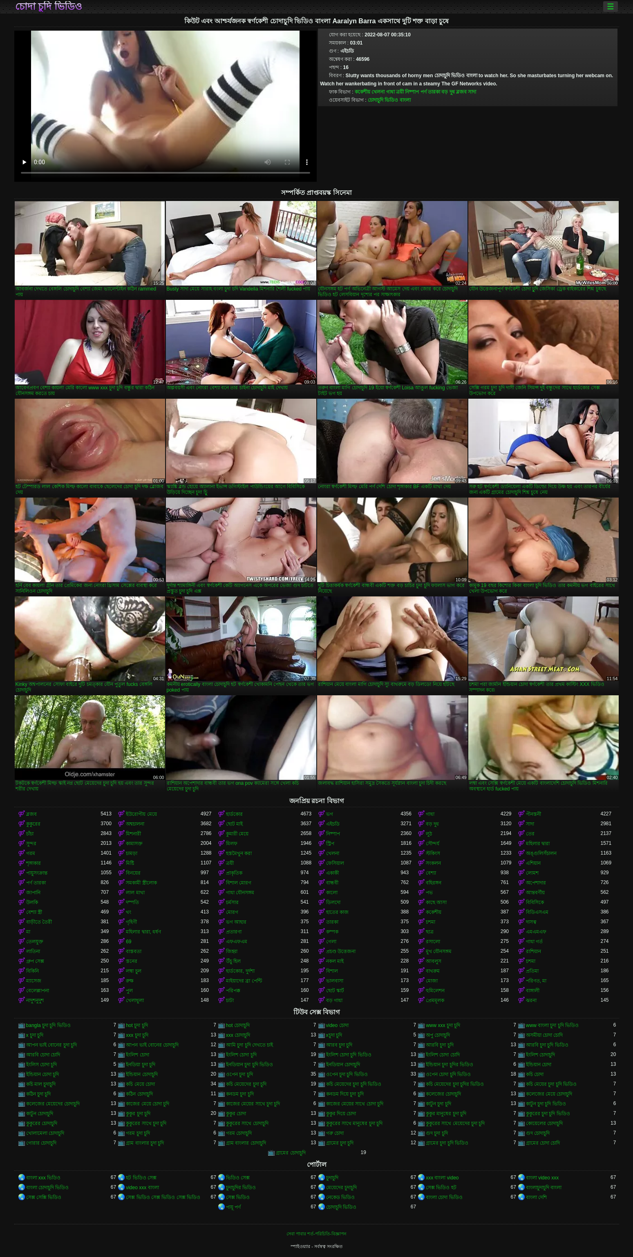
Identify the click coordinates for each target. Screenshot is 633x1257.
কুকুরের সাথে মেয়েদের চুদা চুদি (455, 1123)
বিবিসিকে (535, 902)
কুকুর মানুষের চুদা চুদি (446, 1113)
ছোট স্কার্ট (335, 991)
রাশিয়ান (533, 951)
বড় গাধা (334, 1000)
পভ (429, 892)
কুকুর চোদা (236, 1113)
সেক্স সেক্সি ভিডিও (44, 1197)
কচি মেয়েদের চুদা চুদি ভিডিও (353, 1084)
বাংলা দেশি (536, 1197)
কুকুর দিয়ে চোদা (341, 1113)
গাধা (390, 92)
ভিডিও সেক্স (238, 1178)
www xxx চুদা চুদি (443, 1025)
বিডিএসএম (537, 912)
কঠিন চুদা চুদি (38, 1094)
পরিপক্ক (233, 991)
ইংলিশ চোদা (137, 1055)
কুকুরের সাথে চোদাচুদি (247, 1123)
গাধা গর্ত (534, 941)
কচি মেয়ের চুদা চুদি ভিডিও (551, 1084)
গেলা (331, 941)
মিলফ (231, 843)
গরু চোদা (335, 1133)
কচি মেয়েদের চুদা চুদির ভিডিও (455, 1084)
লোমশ (532, 873)
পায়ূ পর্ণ (233, 1207)
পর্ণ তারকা (430, 92)
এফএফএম (236, 941)
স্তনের (131, 961)
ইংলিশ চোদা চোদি (443, 1055)
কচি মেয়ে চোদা (140, 1084)
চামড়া (131, 853)
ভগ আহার (236, 922)
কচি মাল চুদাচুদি (41, 1084)
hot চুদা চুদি (137, 1025)
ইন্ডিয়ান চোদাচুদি (141, 1074)
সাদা (472, 92)
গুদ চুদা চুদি (437, 1133)
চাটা (230, 1000)
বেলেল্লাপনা (37, 991)
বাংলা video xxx (542, 1178)
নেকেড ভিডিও (340, 1197)
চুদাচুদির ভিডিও (241, 1187)
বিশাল (332, 971)
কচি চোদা (535, 1074)
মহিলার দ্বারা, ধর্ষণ (143, 932)
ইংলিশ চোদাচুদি (540, 1055)
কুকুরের (33, 824)
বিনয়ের (133, 873)
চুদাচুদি (332, 1178)
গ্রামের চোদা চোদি (543, 1143)
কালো (332, 892)
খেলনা (378, 92)
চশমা (430, 922)
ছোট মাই (234, 824)
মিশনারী (133, 834)
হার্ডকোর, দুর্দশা (240, 971)
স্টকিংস (433, 853)
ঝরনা (531, 1000)
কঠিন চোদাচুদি (139, 1094)
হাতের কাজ (337, 912)
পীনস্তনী (533, 814)
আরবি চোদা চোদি (43, 1055)
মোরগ (232, 912)
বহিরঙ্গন (433, 883)
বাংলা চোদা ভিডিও (444, 1197)
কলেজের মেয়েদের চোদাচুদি (53, 1104)
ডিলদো (333, 902)
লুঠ (429, 834)
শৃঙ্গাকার (33, 863)
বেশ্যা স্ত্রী (34, 912)
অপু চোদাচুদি (438, 1035)
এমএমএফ (536, 932)
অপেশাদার (536, 883)
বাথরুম (433, 971)
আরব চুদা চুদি (339, 1045)
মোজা (432, 981)
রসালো (433, 941)
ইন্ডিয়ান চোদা (538, 1064)
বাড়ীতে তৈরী (39, 922)
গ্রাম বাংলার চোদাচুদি (246, 1143)
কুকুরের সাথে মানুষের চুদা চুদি (354, 1123)
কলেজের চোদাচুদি (443, 1094)
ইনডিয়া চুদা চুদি (140, 1064)
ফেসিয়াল (335, 863)
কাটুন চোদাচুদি (39, 1113)
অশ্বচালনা (135, 824)
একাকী (332, 873)
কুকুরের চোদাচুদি (41, 1123)
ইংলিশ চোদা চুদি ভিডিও (348, 1055)
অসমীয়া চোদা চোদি (544, 1035)
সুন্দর (31, 843)
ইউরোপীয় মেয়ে (141, 814)
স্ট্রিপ (330, 843)
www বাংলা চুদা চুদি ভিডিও (552, 1025)
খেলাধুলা (135, 1000)
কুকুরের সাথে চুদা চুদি (146, 1123)
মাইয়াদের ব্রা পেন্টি (244, 981)
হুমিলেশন (435, 991)
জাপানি (33, 892)
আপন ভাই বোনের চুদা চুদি (51, 1045)
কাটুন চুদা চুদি (438, 1104)
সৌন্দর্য (432, 843)
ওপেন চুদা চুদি (239, 1074)
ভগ (329, 814)
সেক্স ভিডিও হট (441, 1187)
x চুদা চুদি (35, 1035)
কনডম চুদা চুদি (240, 1094)
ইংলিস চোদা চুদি (41, 1064)
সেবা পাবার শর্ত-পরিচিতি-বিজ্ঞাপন (316, 1233)
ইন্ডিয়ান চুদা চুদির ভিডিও (449, 1064)
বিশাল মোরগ (238, 883)
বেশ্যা (431, 873)
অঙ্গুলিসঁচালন (541, 853)
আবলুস (433, 961)
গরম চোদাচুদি (239, 1133)
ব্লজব (461, 92)
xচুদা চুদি (334, 1035)
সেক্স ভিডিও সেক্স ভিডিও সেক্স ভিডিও (163, 1197)
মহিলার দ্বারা (538, 843)
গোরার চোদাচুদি (41, 1143)
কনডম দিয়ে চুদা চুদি (345, 1094)
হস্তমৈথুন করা (239, 853)
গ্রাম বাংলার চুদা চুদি (145, 1143)
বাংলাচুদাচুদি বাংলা (543, 1187)
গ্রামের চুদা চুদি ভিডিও (447, 1143)
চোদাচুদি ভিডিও (341, 1207)
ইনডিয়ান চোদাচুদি (343, 1064)
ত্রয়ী (400, 92)
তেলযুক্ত (34, 941)
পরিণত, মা (536, 981)
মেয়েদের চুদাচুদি (341, 1187)
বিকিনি (32, 971)
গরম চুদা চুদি (138, 1133)
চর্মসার (232, 902)
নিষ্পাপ (412, 92)
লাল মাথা (135, 892)
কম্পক (332, 932)
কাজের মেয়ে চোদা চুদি (147, 1104)
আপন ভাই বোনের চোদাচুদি (152, 1045)
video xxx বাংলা (142, 1187)
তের (530, 834)
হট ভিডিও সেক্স (141, 1178)
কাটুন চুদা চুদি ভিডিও (546, 1104)
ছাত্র (430, 932)
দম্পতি (132, 902)
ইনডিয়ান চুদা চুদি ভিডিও (249, 1064)
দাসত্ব (531, 922)
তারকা (332, 922)
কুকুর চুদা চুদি (138, 1113)
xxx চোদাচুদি (238, 1035)
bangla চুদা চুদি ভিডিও (48, 1025)
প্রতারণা (234, 932)
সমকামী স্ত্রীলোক (141, 883)
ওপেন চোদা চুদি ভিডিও (448, 1074)
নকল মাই (335, 961)
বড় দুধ (447, 92)
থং (128, 912)
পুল (129, 991)
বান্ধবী (332, 883)
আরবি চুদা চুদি (440, 1045)
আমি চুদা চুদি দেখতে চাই (249, 1045)
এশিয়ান (533, 863)
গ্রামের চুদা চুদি (340, 1143)
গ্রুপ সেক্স (35, 961)
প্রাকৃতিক (234, 873)
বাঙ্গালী (532, 991)
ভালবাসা (334, 981)
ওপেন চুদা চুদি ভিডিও (347, 1074)
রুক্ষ (130, 981)
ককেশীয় (362, 92)
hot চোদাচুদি (238, 1025)
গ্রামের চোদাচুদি (290, 1153)
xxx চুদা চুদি (137, 1035)
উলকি (32, 902)
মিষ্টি (130, 863)
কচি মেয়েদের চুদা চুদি (246, 1084)
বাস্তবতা (133, 951)
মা (28, 932)
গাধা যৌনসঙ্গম (240, 892)
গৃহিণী (131, 922)
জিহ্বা (231, 951)
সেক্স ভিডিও (238, 1197)
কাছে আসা (436, 902)
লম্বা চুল (133, 971)
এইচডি (333, 824)
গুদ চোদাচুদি (538, 1133)
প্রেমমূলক (435, 1000)
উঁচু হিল (233, 961)
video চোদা (337, 1025)
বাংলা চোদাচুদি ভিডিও (47, 1187)
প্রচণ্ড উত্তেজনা (341, 951)
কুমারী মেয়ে (237, 834)
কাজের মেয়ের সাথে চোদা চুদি (354, 1104)
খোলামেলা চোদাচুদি (45, 1133)
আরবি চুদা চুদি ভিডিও (547, 1045)
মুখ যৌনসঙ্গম (439, 951)
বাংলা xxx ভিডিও (43, 1178)
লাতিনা (33, 951)
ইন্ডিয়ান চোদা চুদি (42, 1074)
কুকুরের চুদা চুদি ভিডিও (548, 1113)
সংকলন (433, 863)
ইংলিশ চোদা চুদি (241, 1055)
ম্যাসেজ (33, 981)
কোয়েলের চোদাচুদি (544, 1123)
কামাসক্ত (134, 843)
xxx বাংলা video (442, 1178)
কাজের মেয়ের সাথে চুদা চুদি (253, 1104)
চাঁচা (30, 834)
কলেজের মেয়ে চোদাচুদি (549, 1094)
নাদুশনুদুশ (35, 1000)
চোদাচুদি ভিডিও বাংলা (389, 100)
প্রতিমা (532, 971)
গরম (30, 853)
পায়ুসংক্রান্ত (36, 873)
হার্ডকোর (234, 814)
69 (128, 941)
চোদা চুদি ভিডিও (48, 6)
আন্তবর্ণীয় (535, 892)
